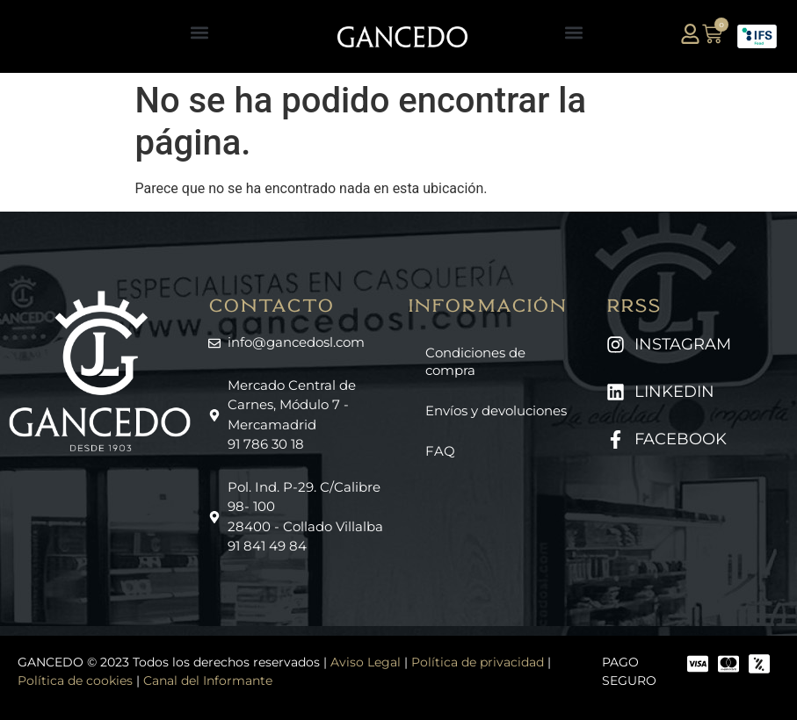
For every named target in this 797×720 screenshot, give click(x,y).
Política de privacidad (477, 662)
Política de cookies (75, 680)
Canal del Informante (207, 680)
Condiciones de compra (475, 361)
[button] (199, 32)
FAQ (440, 451)
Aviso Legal (365, 662)
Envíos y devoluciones (496, 410)
